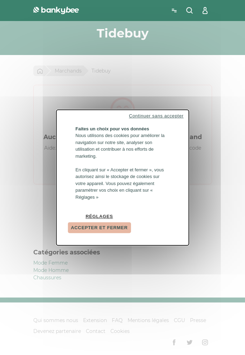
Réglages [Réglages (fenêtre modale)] (99, 216)
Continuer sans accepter (156, 115)
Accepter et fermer (99, 227)
